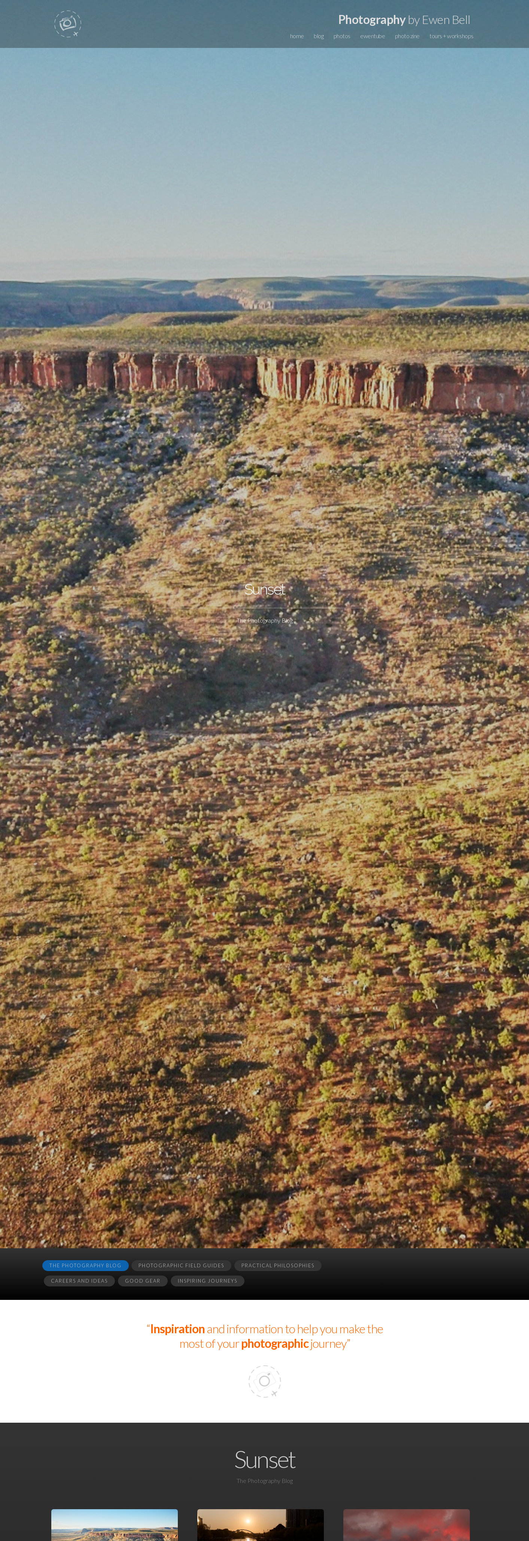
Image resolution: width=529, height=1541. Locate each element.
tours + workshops (451, 35)
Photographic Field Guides (181, 1265)
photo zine (407, 35)
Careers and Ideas (79, 1281)
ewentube (372, 35)
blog (318, 35)
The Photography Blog (85, 1265)
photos (342, 35)
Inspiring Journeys (207, 1281)
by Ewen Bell (404, 19)
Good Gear (143, 1281)
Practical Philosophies (277, 1265)
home (297, 35)
